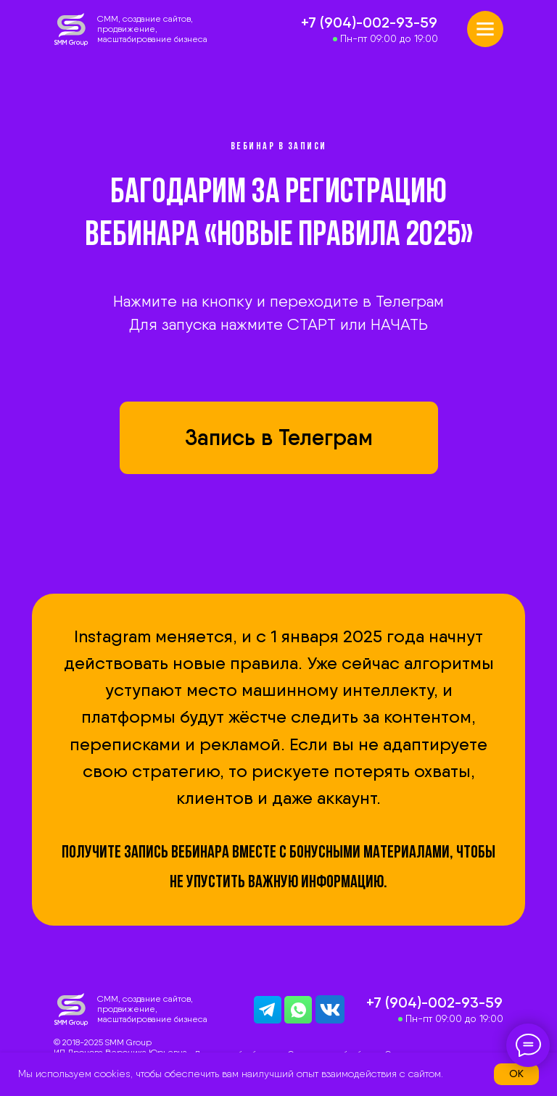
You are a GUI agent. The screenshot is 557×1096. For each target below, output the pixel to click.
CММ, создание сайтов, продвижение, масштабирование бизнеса (152, 29)
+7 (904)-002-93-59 (369, 22)
